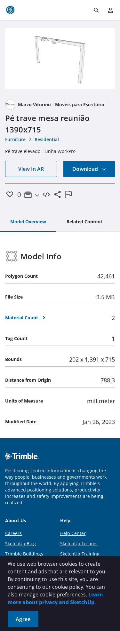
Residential (47, 139)
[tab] (28, 222)
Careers (13, 533)
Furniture (15, 139)
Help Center (73, 533)
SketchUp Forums (79, 543)
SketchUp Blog (20, 543)
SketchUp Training (80, 554)
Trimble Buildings (24, 554)
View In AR (31, 168)
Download (89, 168)
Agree (23, 619)
